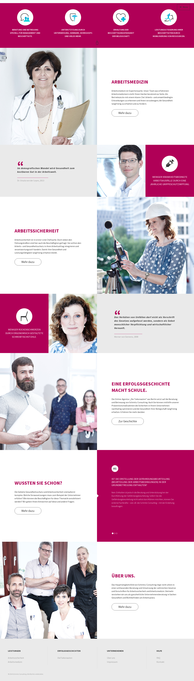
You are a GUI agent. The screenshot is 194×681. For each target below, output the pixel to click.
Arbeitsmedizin (15, 662)
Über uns (111, 657)
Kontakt (160, 662)
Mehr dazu (125, 113)
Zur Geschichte (127, 421)
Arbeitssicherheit (16, 657)
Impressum (112, 662)
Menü (183, 7)
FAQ (158, 657)
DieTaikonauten (65, 657)
